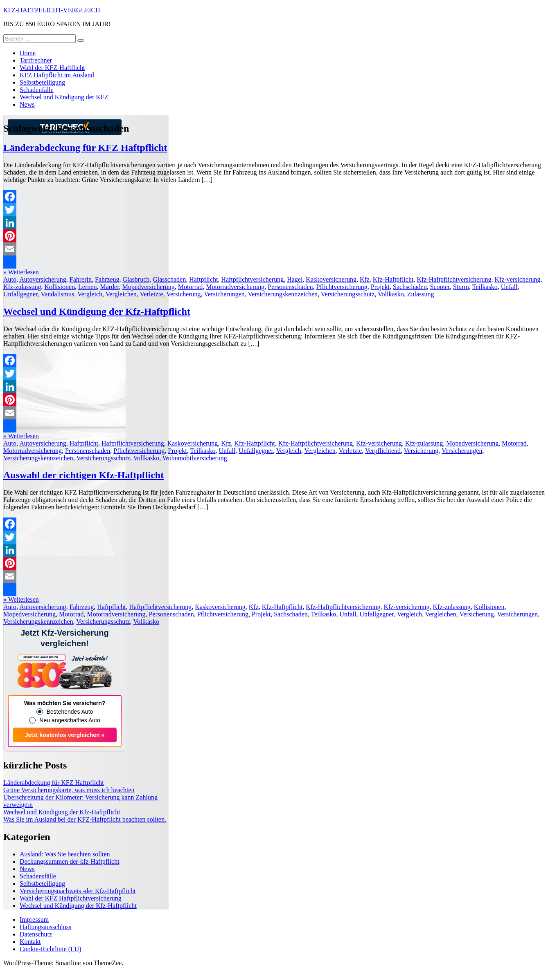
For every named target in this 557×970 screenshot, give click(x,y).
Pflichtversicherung (342, 286)
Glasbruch (136, 279)
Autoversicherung (42, 279)
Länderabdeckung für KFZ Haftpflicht (85, 147)
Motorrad (190, 286)
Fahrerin (81, 279)
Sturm (461, 286)
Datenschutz (36, 934)
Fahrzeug (107, 279)
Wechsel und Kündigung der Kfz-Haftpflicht (96, 311)
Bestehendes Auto (70, 711)
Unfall (509, 286)
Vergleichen (121, 294)
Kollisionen (59, 286)
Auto (9, 279)
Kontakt (30, 941)
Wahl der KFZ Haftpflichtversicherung (71, 898)
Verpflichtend (383, 450)
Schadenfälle (37, 89)
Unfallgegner (20, 294)
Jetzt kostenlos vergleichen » (65, 735)
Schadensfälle (38, 876)
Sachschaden (410, 286)
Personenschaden (290, 286)
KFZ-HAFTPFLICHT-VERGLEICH (51, 10)
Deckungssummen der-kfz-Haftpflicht (70, 861)
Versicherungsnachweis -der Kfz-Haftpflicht (77, 890)
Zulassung (420, 294)
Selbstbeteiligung (42, 82)
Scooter (440, 286)
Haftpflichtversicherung (252, 279)
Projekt (380, 286)
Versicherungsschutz (348, 294)
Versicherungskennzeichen (283, 294)
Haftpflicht (203, 279)
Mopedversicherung (148, 286)
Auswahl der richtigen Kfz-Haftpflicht (83, 475)
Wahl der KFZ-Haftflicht (52, 67)
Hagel (294, 279)
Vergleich (89, 294)
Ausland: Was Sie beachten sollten (65, 854)
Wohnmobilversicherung (194, 458)
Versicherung (183, 294)
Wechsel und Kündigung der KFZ (64, 97)
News (27, 104)
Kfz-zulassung (22, 286)
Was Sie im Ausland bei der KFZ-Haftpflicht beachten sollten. (84, 819)
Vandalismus (57, 294)
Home (28, 52)
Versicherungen (224, 294)
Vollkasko (391, 294)
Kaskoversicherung (331, 279)
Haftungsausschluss (45, 926)
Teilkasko (485, 286)
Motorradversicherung (235, 286)
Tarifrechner (36, 60)
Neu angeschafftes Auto (69, 720)
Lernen (87, 286)
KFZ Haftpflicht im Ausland (57, 75)
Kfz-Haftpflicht (393, 279)
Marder (109, 286)
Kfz (365, 279)
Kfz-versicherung (518, 279)
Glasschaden (169, 279)
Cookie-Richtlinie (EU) (50, 948)
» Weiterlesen (21, 272)
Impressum (34, 919)
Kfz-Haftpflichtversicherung (454, 279)
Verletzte (151, 294)
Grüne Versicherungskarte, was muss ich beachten (69, 789)
